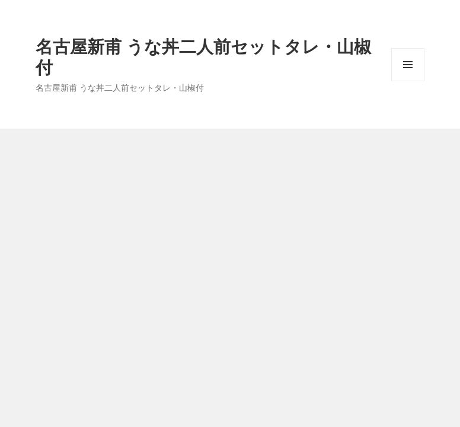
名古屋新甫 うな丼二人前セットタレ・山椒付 (203, 56)
